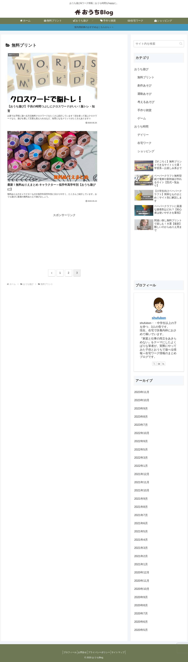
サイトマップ (120, 652)
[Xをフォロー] (154, 364)
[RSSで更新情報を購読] (163, 364)
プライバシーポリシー (100, 652)
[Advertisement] (64, 148)
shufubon (159, 318)
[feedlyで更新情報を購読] (159, 364)
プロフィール (67, 652)
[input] (159, 43)
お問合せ (81, 652)
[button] (181, 43)
